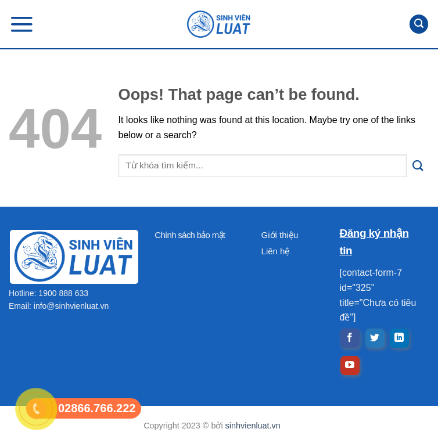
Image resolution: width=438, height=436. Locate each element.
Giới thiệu (280, 235)
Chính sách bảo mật (190, 235)
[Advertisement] (219, 354)
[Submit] (418, 165)
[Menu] (21, 24)
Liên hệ (275, 251)
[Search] (419, 24)
